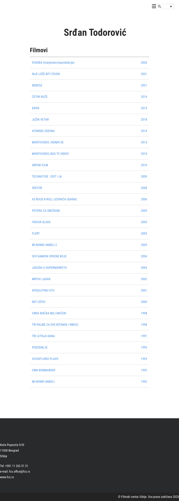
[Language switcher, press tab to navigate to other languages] (168, 6)
